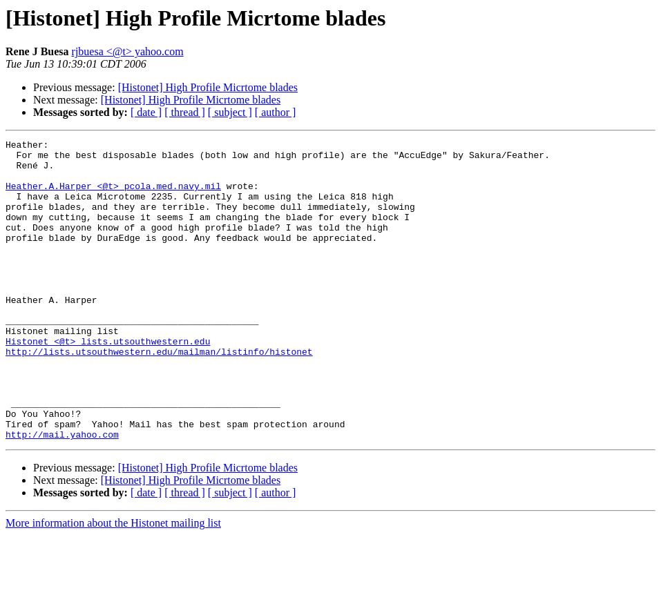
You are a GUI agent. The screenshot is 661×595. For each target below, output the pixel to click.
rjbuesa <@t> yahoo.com (128, 51)
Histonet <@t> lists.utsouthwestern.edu (108, 382)
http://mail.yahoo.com (62, 494)
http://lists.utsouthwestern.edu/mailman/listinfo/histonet (159, 395)
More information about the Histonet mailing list (113, 583)
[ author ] (275, 112)
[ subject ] (230, 112)
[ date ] (146, 112)
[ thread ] (184, 112)
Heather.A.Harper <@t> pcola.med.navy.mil (113, 196)
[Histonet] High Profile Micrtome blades (208, 87)
